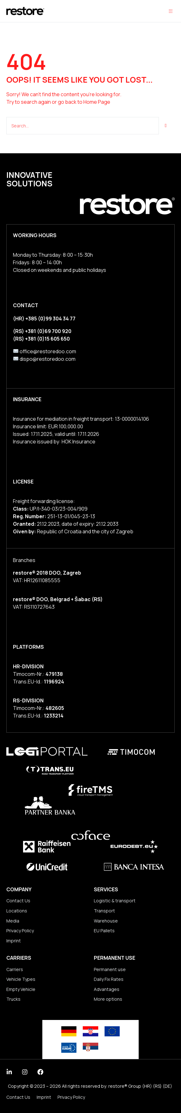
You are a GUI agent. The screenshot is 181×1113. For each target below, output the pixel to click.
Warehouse (106, 921)
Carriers (14, 969)
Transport (104, 911)
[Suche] (166, 125)
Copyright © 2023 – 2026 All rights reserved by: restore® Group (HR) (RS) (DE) (90, 1086)
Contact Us (18, 901)
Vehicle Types (20, 979)
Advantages (106, 989)
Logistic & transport (115, 901)
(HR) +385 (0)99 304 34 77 (44, 318)
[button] (170, 11)
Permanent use (110, 969)
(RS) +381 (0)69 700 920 (42, 331)
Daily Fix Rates (109, 979)
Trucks (13, 999)
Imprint (13, 941)
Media (12, 921)
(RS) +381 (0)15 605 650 (41, 338)
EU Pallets (104, 931)
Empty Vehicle (20, 989)
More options (108, 999)
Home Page (96, 101)
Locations (16, 911)
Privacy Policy (20, 931)
